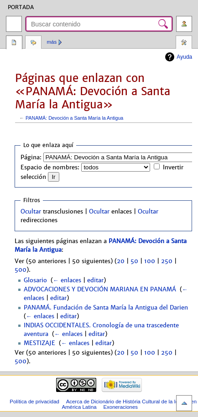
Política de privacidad (34, 401)
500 (20, 270)
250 (166, 261)
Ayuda (184, 57)
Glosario (35, 280)
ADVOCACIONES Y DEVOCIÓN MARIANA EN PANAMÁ (100, 289)
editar (95, 280)
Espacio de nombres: (50, 167)
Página (14, 43)
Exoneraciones (120, 407)
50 (134, 261)
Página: (31, 157)
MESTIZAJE (39, 343)
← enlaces (67, 280)
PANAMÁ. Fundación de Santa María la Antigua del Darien (106, 307)
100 (149, 261)
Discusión (33, 43)
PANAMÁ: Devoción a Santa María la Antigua (74, 118)
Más (52, 42)
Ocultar (31, 211)
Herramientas (184, 43)
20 (121, 261)
